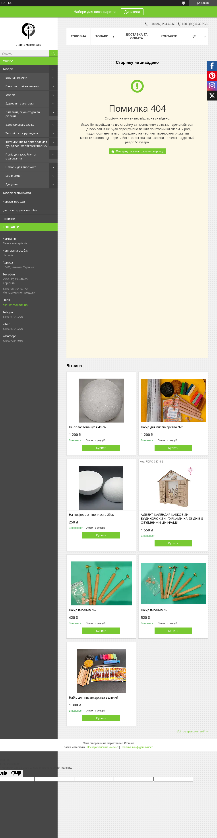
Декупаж (12, 184)
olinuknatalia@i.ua (15, 305)
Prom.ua (129, 743)
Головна (78, 36)
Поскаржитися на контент (102, 747)
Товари (8, 69)
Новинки (9, 219)
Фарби (10, 95)
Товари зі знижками (17, 193)
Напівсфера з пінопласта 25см (91, 515)
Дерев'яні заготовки (20, 103)
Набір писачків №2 (83, 610)
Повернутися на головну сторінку (139, 151)
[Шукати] (53, 53)
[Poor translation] (16, 773)
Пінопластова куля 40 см (87, 427)
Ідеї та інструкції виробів (20, 210)
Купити (101, 448)
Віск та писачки (16, 78)
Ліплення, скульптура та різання (23, 114)
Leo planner (14, 176)
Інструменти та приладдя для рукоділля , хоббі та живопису (26, 144)
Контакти (169, 36)
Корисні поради (14, 201)
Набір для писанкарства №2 (162, 427)
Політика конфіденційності (137, 747)
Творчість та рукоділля (22, 133)
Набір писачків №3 (155, 610)
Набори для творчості (21, 167)
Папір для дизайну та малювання (21, 156)
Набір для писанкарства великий (93, 698)
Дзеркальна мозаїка (20, 125)
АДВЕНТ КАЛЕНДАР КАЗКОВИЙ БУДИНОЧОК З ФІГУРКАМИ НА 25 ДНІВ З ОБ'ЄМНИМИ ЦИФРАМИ (172, 519)
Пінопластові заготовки (22, 86)
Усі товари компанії (190, 731)
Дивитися (132, 12)
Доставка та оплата (137, 36)
